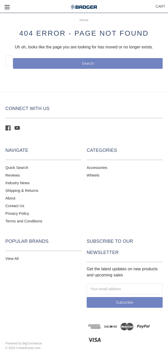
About (10, 198)
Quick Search (16, 167)
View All (12, 258)
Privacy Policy (17, 213)
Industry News (17, 183)
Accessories (97, 167)
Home (84, 20)
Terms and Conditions (23, 221)
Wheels (93, 175)
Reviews (12, 175)
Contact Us (14, 206)
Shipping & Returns (21, 190)
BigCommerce (32, 343)
